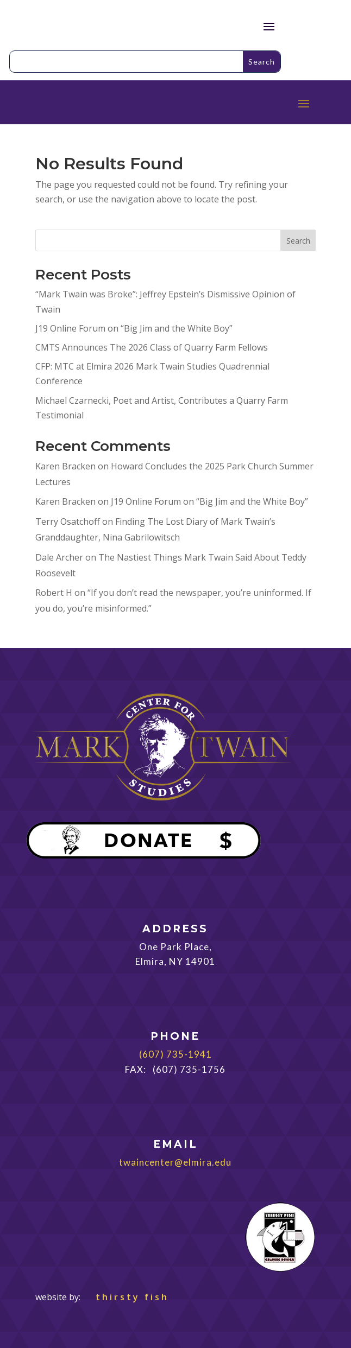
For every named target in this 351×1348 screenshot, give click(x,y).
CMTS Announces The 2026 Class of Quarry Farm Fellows (151, 347)
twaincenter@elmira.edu (175, 1162)
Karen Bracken (65, 466)
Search (298, 241)
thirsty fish (126, 1297)
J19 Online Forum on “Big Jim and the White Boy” (134, 328)
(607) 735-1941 (175, 1054)
